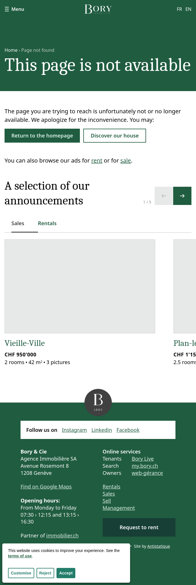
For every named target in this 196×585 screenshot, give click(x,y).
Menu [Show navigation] (14, 9)
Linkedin (102, 429)
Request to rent (139, 527)
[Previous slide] (164, 196)
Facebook (128, 429)
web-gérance (147, 472)
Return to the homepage (42, 135)
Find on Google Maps (46, 486)
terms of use (20, 556)
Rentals (111, 486)
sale (125, 160)
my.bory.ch (145, 465)
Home (11, 50)
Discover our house (115, 135)
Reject (45, 573)
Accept (66, 573)
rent (96, 160)
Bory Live (143, 458)
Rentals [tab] (47, 223)
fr (179, 9)
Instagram (74, 429)
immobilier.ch (62, 535)
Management (119, 507)
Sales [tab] (21, 226)
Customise (21, 573)
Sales (109, 493)
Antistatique (158, 546)
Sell (107, 500)
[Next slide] (182, 196)
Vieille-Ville (25, 343)
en (188, 9)
